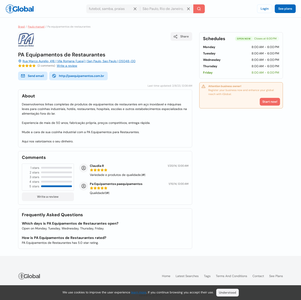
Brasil (21, 26)
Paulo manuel (36, 26)
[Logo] (19, 8)
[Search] (199, 8)
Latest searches (187, 276)
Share (181, 36)
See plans (285, 9)
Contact (258, 276)
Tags (207, 276)
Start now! (269, 102)
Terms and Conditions (231, 276)
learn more (138, 292)
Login (265, 9)
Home (166, 276)
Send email (32, 76)
